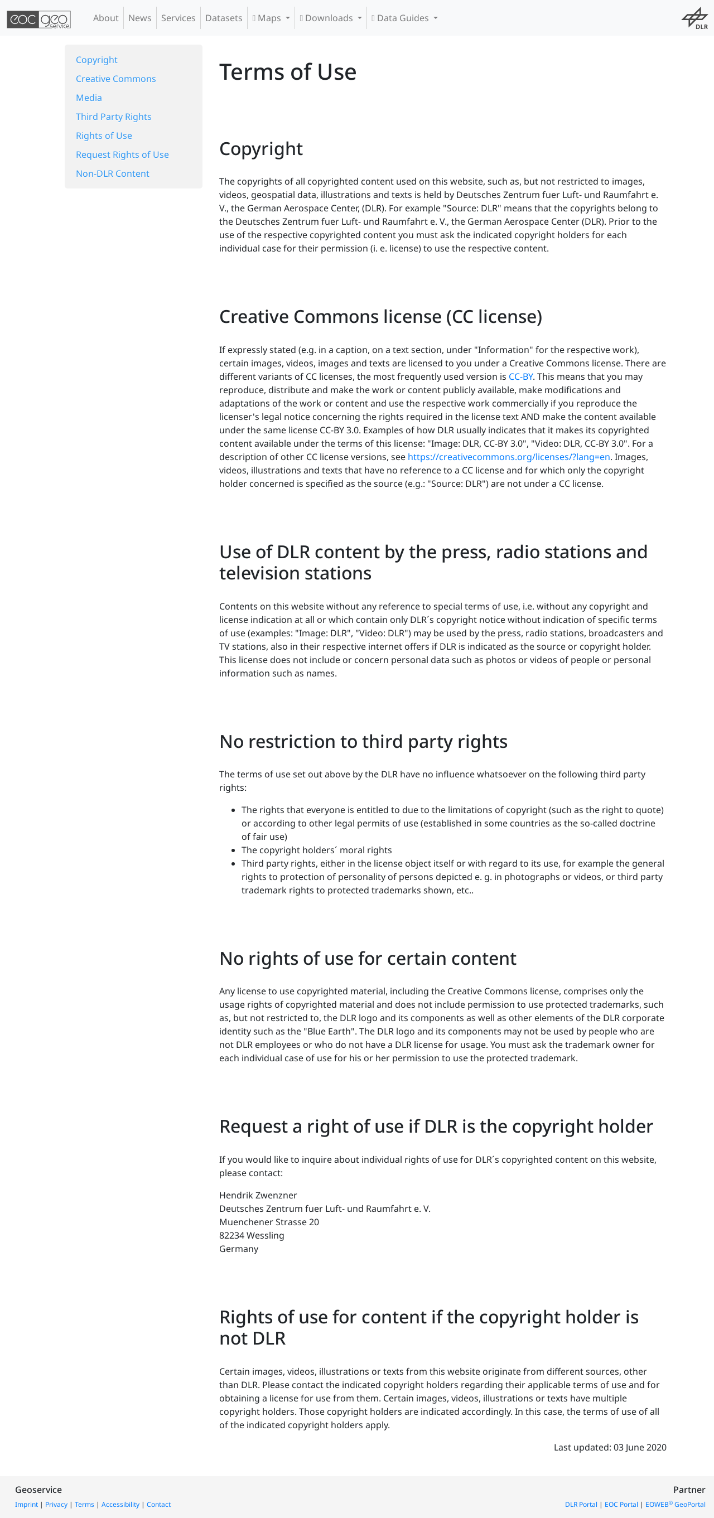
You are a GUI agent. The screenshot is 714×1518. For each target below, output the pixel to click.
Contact (159, 1504)
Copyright (97, 60)
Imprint (26, 1504)
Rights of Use (104, 135)
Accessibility (120, 1504)
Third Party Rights (114, 116)
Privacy (56, 1504)
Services (178, 18)
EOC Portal (621, 1504)
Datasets (224, 18)
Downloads (327, 18)
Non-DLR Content (112, 173)
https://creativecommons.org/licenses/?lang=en (509, 457)
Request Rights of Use (122, 154)
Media (89, 97)
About (106, 18)
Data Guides (401, 18)
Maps (267, 18)
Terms (84, 1504)
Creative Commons (116, 78)
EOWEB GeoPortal (675, 1504)
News (140, 18)
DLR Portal (581, 1504)
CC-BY (521, 376)
